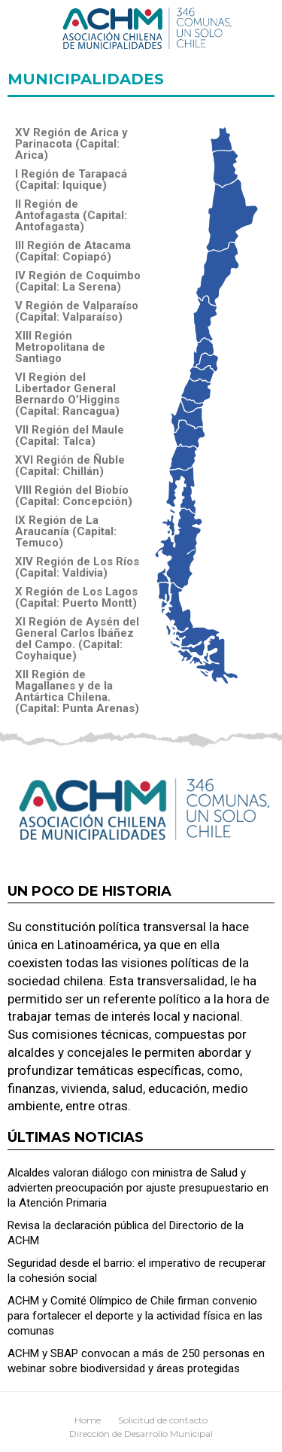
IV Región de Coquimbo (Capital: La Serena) (78, 281)
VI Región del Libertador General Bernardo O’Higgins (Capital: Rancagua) (67, 394)
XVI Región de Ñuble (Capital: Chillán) (70, 466)
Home (87, 1420)
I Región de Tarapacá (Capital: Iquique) (71, 180)
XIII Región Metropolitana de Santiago (60, 347)
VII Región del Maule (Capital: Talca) (69, 436)
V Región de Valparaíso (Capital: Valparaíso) (76, 311)
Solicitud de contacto (163, 1420)
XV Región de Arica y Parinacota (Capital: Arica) (71, 144)
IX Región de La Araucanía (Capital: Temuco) (66, 532)
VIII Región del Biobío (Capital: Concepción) (73, 496)
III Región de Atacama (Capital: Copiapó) (73, 251)
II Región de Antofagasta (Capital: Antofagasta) (71, 216)
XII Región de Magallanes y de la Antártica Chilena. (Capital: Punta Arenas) (77, 691)
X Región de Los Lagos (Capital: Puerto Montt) (76, 597)
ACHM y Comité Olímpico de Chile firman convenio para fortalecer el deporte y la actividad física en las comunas (135, 1316)
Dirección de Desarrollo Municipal (141, 1433)
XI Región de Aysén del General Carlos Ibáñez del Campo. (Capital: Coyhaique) (77, 639)
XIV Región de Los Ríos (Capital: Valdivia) (77, 567)
